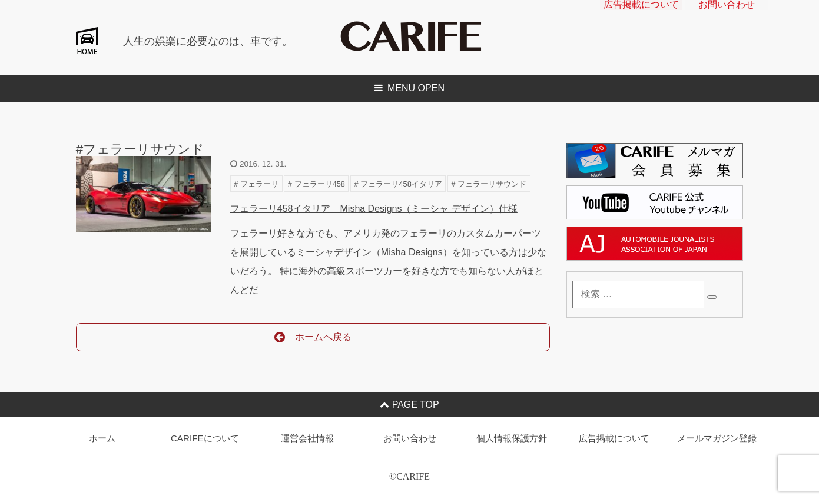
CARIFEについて (205, 438)
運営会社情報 (307, 438)
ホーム (102, 438)
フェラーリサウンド (491, 183)
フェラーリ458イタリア (401, 183)
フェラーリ (259, 183)
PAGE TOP (409, 405)
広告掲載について (641, 14)
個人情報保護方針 (511, 438)
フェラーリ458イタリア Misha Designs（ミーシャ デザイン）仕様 (374, 209)
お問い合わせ (726, 14)
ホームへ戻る (313, 337)
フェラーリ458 (319, 183)
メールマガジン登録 (717, 438)
